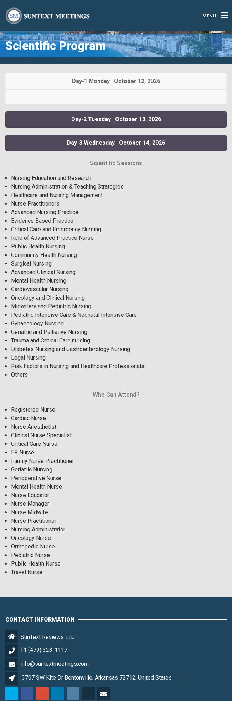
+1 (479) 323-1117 (43, 649)
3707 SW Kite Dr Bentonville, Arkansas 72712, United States (97, 677)
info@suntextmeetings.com (54, 663)
